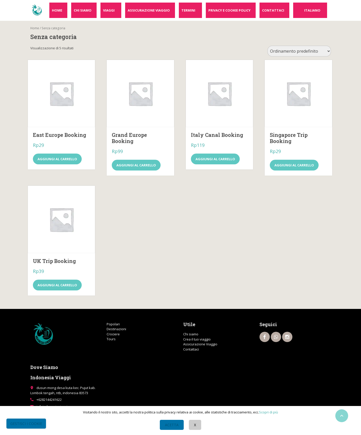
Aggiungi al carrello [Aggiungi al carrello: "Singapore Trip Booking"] (294, 165)
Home (57, 10)
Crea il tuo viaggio (197, 339)
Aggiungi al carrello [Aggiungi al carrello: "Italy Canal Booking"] (215, 159)
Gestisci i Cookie (26, 423)
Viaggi (109, 10)
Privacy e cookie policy (229, 10)
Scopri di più (268, 412)
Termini (188, 10)
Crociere (113, 334)
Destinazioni (116, 329)
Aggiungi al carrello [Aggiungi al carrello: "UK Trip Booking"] (57, 285)
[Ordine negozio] (299, 51)
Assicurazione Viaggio (149, 10)
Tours (111, 339)
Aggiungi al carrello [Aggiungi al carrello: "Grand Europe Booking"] (136, 165)
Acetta (172, 424)
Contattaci (273, 10)
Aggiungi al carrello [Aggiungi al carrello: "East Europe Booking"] (57, 159)
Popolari (113, 324)
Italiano (312, 10)
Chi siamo (82, 10)
